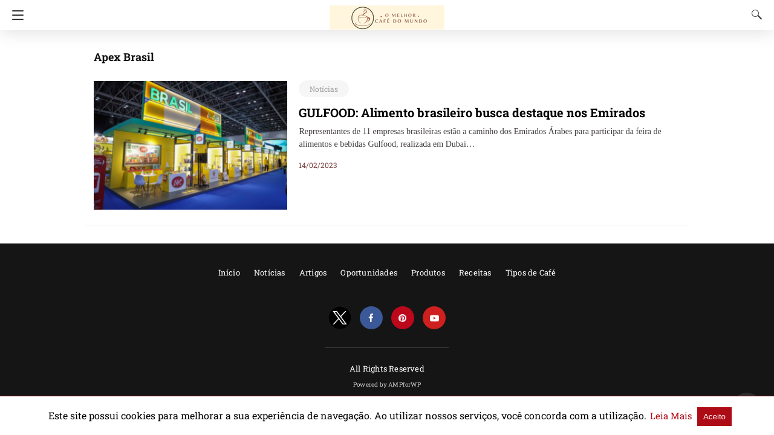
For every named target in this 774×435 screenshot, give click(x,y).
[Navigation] (15, 15)
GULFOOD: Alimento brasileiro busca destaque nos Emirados (460, 112)
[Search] (754, 14)
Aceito (667, 415)
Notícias (322, 89)
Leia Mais (627, 415)
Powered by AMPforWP (387, 384)
